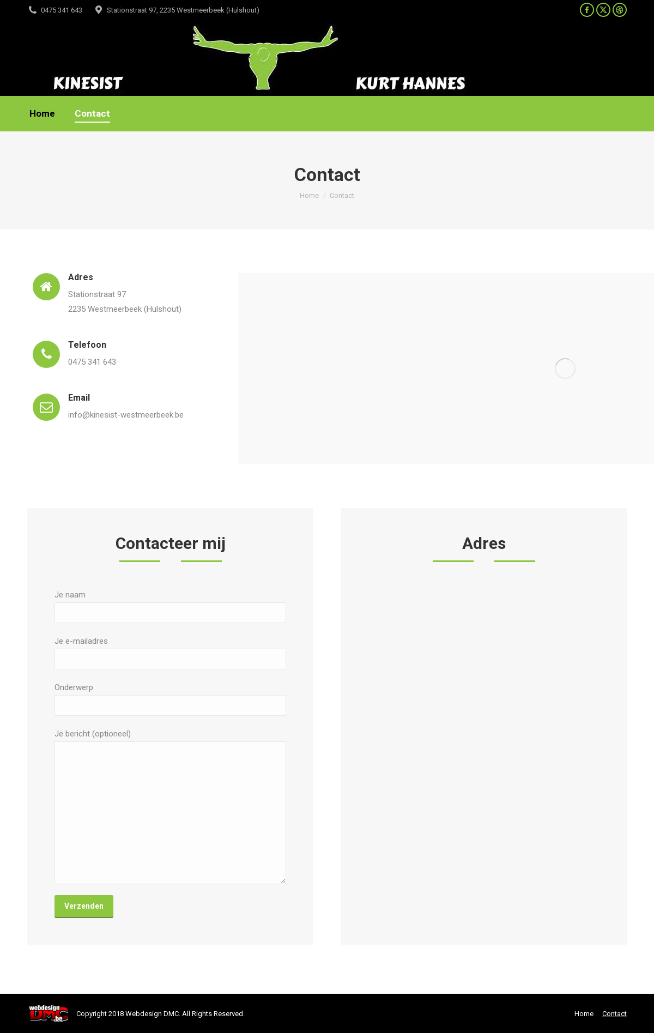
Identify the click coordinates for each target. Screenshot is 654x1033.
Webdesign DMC (152, 1014)
